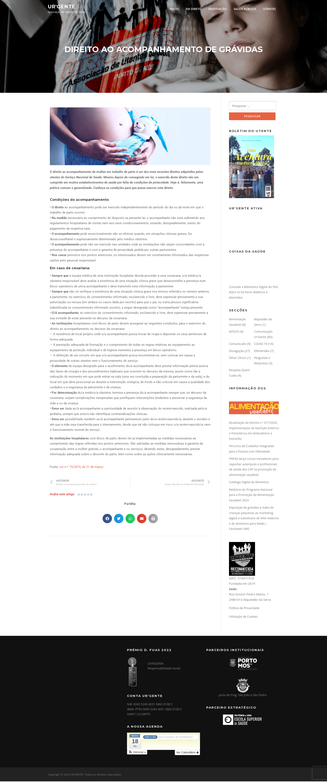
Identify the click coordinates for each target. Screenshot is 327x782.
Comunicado (237, 345)
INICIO (174, 9)
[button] (107, 519)
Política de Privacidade (244, 609)
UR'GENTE (61, 6)
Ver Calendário (187, 753)
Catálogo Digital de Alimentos (249, 483)
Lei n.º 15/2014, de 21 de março (81, 467)
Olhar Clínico (237, 359)
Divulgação (236, 351)
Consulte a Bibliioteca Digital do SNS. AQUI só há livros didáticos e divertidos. (254, 292)
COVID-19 (260, 345)
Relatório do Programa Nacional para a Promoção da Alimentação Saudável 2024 (251, 495)
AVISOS (234, 332)
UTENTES (269, 9)
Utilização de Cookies (243, 617)
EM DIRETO (193, 9)
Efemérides (261, 351)
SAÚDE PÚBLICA (245, 9)
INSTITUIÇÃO (217, 9)
